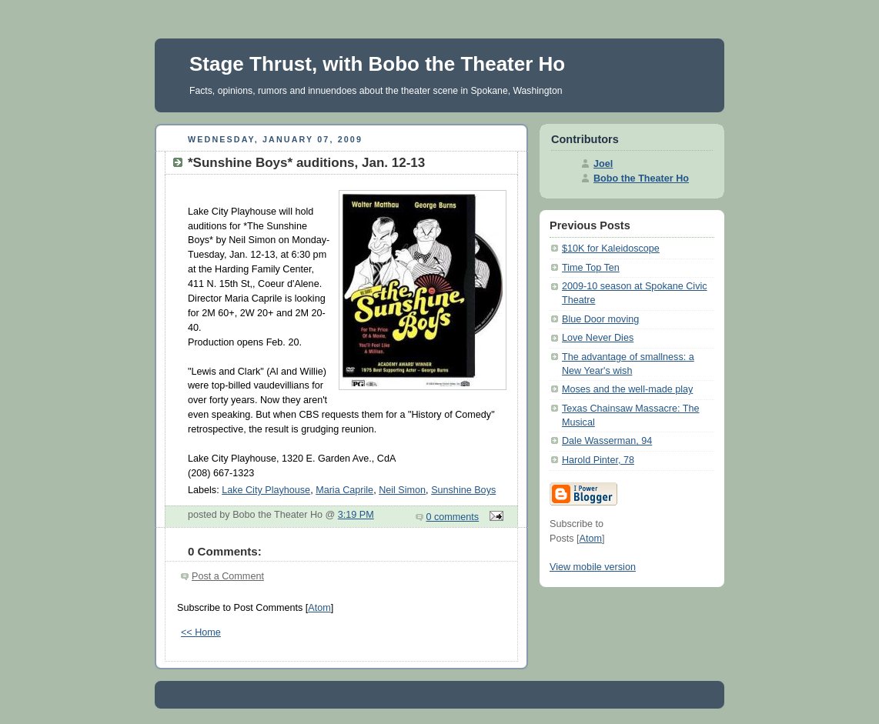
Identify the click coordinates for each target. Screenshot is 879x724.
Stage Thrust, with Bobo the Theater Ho (377, 63)
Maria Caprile (344, 490)
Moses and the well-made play (627, 389)
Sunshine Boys (463, 490)
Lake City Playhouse (266, 490)
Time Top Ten (591, 267)
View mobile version (593, 567)
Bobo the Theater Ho (641, 178)
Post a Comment (228, 576)
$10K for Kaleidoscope (611, 248)
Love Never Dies (597, 337)
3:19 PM (356, 514)
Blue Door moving (600, 319)
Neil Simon (402, 490)
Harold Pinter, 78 (598, 460)
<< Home (201, 632)
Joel (603, 163)
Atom (319, 607)
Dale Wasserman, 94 (607, 440)
